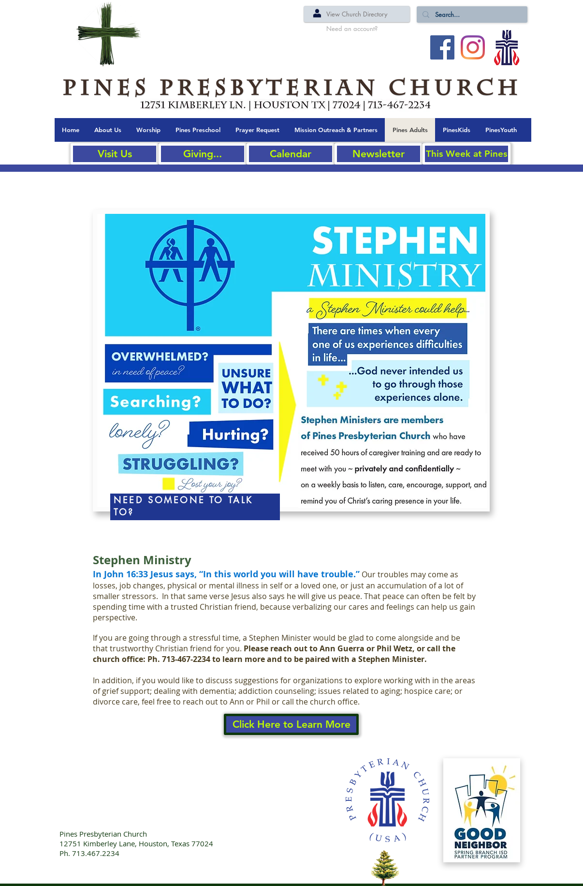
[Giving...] (203, 154)
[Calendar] (291, 154)
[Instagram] (473, 47)
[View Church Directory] (357, 14)
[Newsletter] (379, 154)
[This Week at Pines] (466, 154)
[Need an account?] (351, 28)
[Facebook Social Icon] (442, 47)
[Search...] (471, 14)
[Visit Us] (115, 154)
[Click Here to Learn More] (291, 724)
